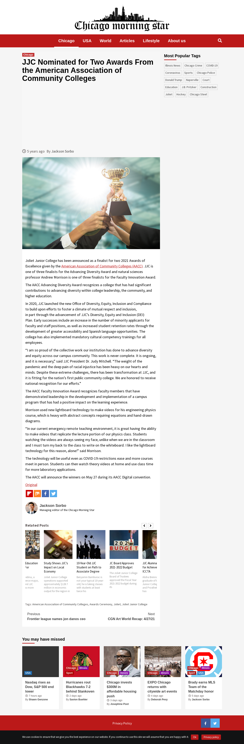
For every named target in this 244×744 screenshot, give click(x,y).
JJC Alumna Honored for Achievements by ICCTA (155, 567)
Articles (127, 40)
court (206, 80)
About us (177, 40)
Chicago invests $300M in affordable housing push (122, 689)
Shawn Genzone (38, 699)
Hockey (181, 94)
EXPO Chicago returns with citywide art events (162, 687)
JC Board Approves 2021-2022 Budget (122, 565)
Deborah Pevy (159, 699)
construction (208, 87)
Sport (69, 673)
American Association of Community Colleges (60, 604)
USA (87, 40)
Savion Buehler (79, 699)
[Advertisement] (91, 115)
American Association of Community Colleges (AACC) (102, 266)
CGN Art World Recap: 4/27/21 (123, 616)
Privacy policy (211, 737)
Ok (194, 737)
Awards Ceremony (101, 604)
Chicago (66, 40)
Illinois (83, 668)
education (171, 87)
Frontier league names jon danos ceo (59, 616)
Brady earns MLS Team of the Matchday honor (201, 687)
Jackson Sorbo (62, 151)
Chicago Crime (193, 65)
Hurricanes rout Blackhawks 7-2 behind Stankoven (80, 687)
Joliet (117, 604)
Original (31, 484)
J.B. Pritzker (189, 87)
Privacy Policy (122, 723)
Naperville (192, 80)
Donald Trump (173, 80)
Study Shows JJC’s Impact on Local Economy (56, 567)
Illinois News (172, 65)
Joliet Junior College (134, 604)
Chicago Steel (198, 94)
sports (188, 73)
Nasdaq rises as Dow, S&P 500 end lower (39, 687)
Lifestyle (151, 40)
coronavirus (172, 73)
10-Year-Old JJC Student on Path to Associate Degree (89, 567)
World (105, 40)
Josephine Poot (119, 704)
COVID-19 (211, 65)
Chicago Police (206, 73)
